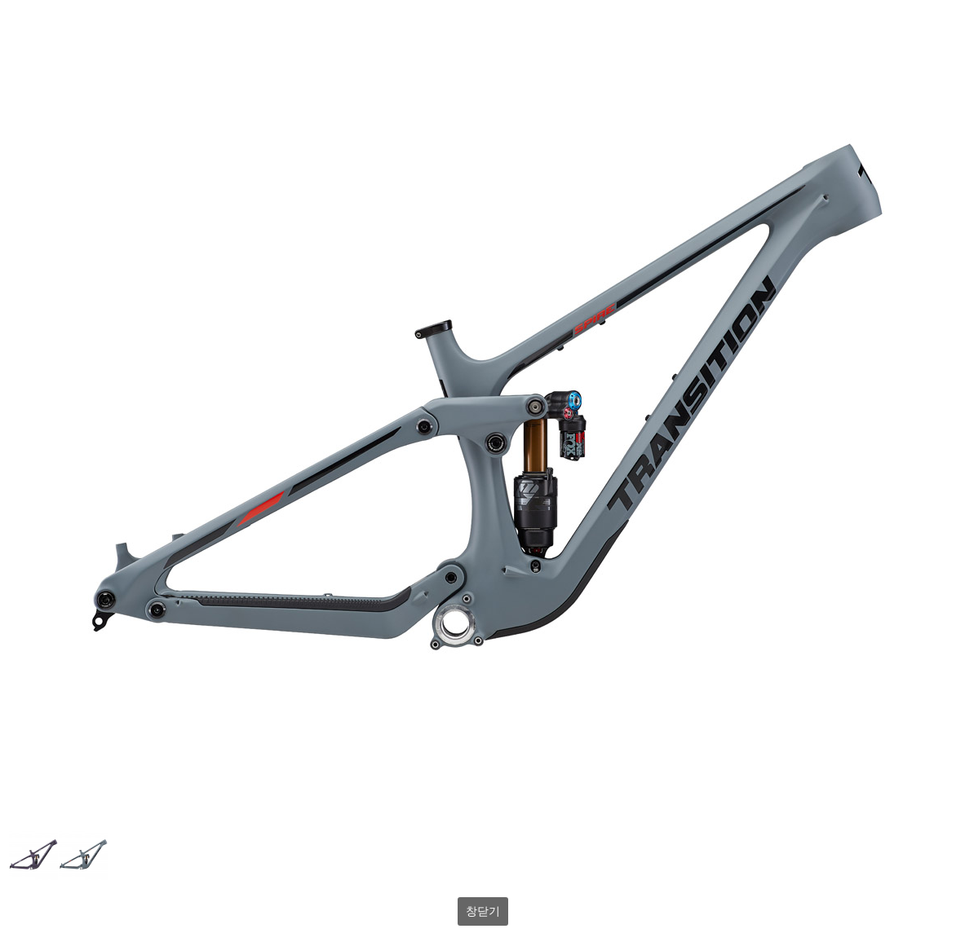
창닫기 (483, 911)
